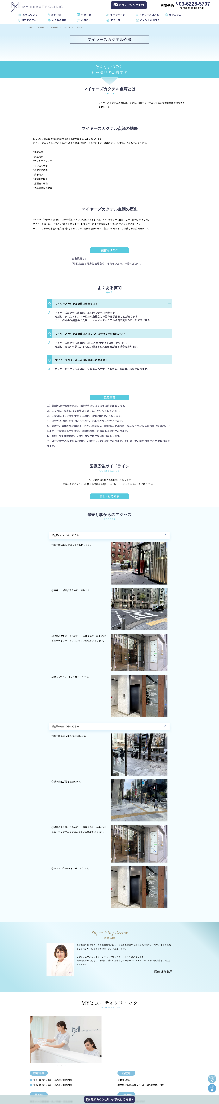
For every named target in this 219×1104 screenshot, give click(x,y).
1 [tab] (57, 1065)
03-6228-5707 (194, 3)
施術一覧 (56, 14)
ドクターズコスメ (149, 14)
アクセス (115, 20)
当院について (30, 14)
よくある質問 (59, 20)
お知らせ (86, 20)
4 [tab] (70, 1065)
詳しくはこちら (109, 496)
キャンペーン (117, 14)
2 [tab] (61, 1065)
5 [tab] (74, 1065)
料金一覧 (86, 14)
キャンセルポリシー (151, 20)
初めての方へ (29, 20)
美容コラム (175, 14)
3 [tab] (65, 1065)
